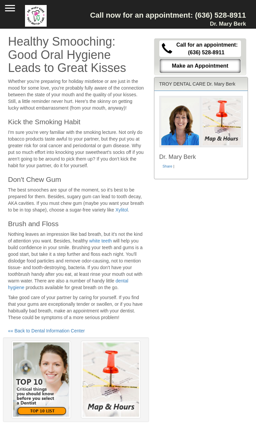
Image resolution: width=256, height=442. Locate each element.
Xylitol (121, 210)
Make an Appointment (200, 66)
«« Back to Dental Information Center (46, 330)
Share (167, 166)
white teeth (100, 240)
